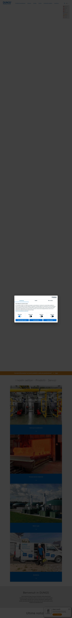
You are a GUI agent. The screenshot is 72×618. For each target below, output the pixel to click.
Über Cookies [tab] (50, 300)
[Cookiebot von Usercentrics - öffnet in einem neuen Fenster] (52, 297)
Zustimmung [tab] (21, 300)
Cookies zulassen (50, 320)
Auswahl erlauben (36, 320)
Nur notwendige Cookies (22, 320)
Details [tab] (36, 300)
